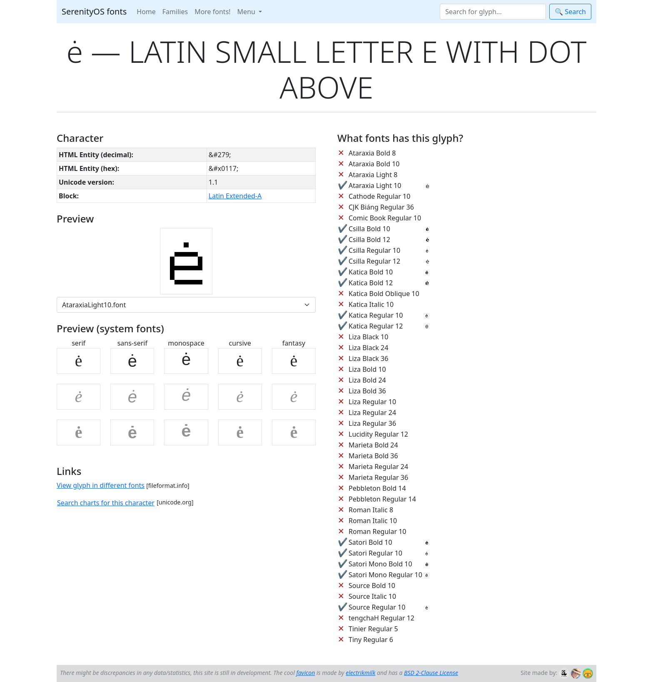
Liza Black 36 (368, 358)
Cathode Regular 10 (379, 196)
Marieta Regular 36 (378, 477)
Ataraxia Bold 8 (372, 153)
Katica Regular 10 (376, 315)
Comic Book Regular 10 (385, 217)
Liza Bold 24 (367, 380)
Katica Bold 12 (371, 282)
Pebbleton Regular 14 (382, 499)
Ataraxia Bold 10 (374, 163)
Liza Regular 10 (372, 401)
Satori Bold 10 (370, 542)
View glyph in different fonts (101, 485)
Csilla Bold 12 (369, 239)
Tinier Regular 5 (373, 628)
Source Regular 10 (377, 607)
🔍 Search (570, 11)
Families (175, 11)
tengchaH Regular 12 (381, 618)
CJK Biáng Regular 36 (381, 207)
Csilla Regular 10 (374, 250)
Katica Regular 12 (376, 326)
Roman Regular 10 (377, 531)
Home (146, 11)
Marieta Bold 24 (373, 445)
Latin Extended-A (235, 195)
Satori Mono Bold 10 (380, 563)
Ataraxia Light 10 (375, 185)
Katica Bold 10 (371, 272)
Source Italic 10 (372, 596)
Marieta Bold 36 (373, 455)
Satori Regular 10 (375, 553)
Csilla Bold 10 (369, 228)
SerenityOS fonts (94, 11)
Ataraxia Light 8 (373, 174)
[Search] (493, 12)
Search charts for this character (106, 502)
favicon (305, 673)
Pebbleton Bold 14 (377, 488)
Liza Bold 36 (367, 390)
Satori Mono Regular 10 (385, 574)
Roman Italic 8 (371, 509)
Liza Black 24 (368, 347)
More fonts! (212, 11)
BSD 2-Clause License (431, 673)
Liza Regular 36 (372, 423)
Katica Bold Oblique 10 (384, 293)
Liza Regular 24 (372, 412)
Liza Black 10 (368, 336)
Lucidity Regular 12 (378, 434)
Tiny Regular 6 (371, 639)
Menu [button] (247, 11)
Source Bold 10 (372, 585)
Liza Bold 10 (367, 369)
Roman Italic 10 (373, 520)
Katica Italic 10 (371, 304)
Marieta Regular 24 (378, 466)
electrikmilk (360, 673)
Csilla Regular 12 (374, 261)
